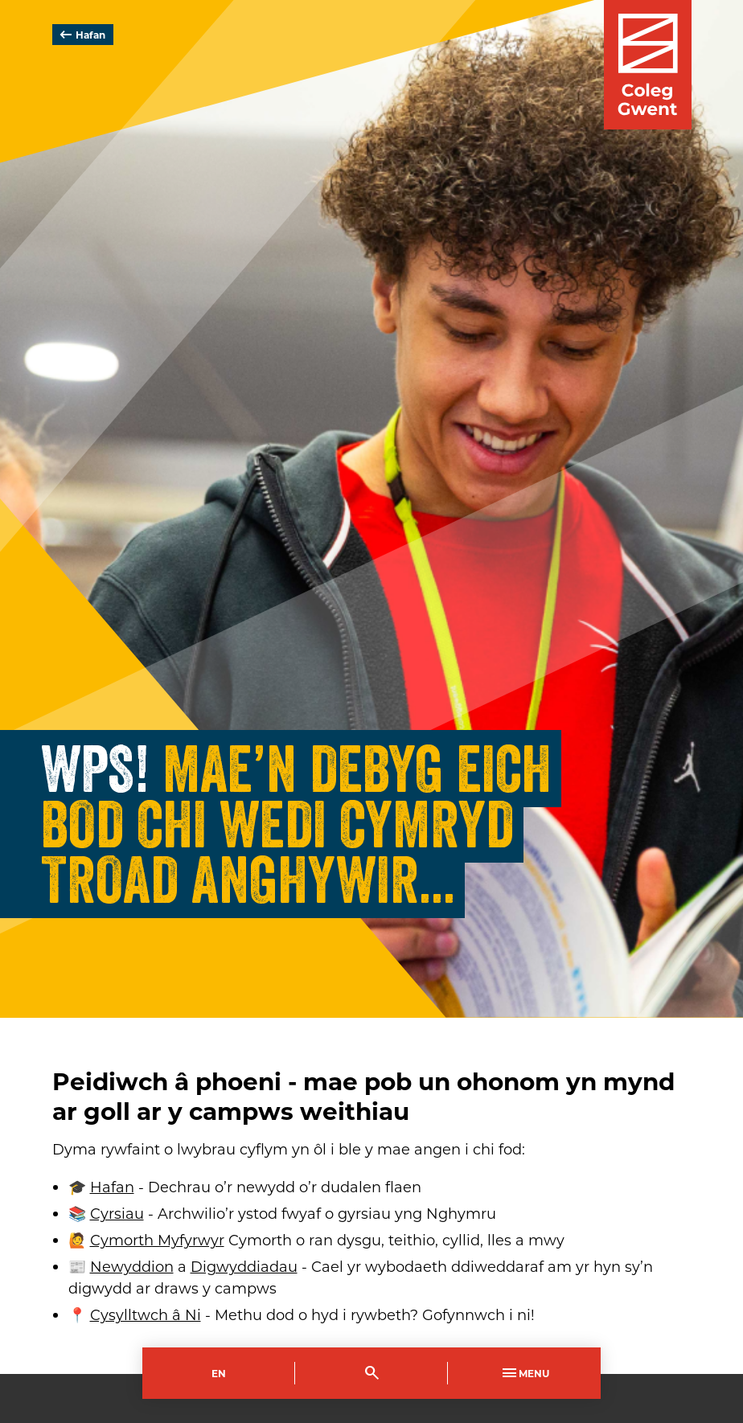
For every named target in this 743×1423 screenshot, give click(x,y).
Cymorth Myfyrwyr (157, 1239)
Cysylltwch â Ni (145, 1314)
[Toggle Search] (371, 1373)
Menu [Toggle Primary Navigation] (524, 1373)
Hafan (80, 34)
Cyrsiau (117, 1213)
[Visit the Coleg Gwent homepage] (648, 64)
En (218, 1373)
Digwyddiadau (244, 1266)
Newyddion (132, 1266)
